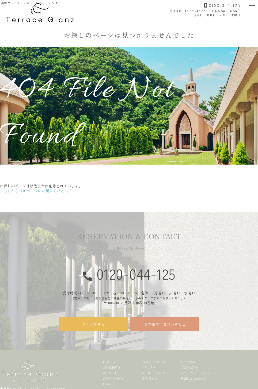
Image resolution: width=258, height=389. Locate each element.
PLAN (107, 384)
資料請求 (148, 378)
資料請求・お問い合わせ (165, 324)
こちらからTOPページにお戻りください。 (36, 190)
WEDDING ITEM (154, 373)
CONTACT (188, 367)
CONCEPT (110, 367)
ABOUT (108, 373)
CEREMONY (112, 378)
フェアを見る (93, 324)
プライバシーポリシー (197, 373)
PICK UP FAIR (152, 362)
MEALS (147, 367)
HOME (108, 362)
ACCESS (187, 362)
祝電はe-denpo (192, 378)
